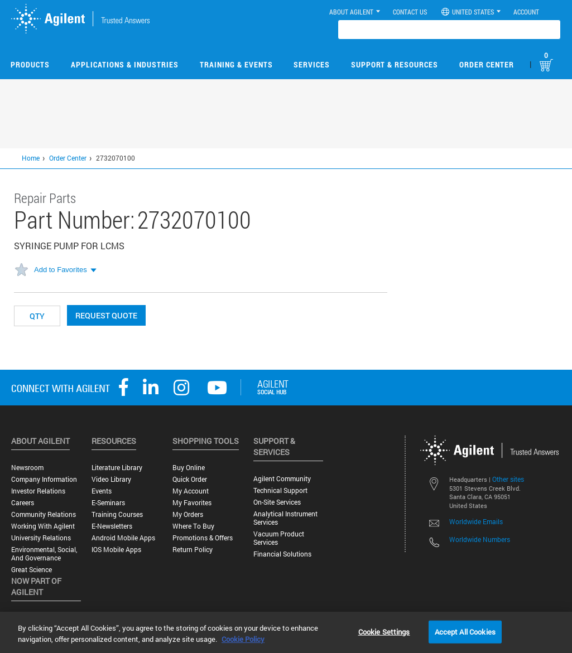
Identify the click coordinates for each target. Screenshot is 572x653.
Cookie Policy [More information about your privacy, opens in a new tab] (243, 639)
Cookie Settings (384, 631)
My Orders (187, 514)
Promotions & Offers (202, 538)
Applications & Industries (125, 64)
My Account (190, 491)
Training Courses (117, 514)
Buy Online (188, 467)
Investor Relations (38, 491)
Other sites (508, 479)
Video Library (111, 479)
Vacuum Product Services (278, 538)
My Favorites (192, 503)
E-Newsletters (112, 526)
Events (102, 491)
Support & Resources (394, 64)
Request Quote (106, 315)
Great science (31, 569)
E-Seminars (108, 503)
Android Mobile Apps (123, 538)
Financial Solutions (282, 554)
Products (30, 64)
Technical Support (280, 490)
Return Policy (192, 549)
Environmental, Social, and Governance (44, 553)
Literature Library (117, 467)
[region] (286, 632)
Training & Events (236, 64)
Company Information (44, 479)
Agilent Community (282, 479)
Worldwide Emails (476, 521)
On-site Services (277, 502)
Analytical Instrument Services (285, 518)
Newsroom (27, 467)
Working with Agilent (43, 526)
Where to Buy (193, 526)
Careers (22, 503)
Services (312, 64)
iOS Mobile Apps (116, 549)
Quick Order (189, 479)
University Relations (41, 538)
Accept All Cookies (465, 631)
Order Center (486, 64)
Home (31, 157)
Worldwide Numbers (479, 539)
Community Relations (43, 514)
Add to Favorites (60, 269)
